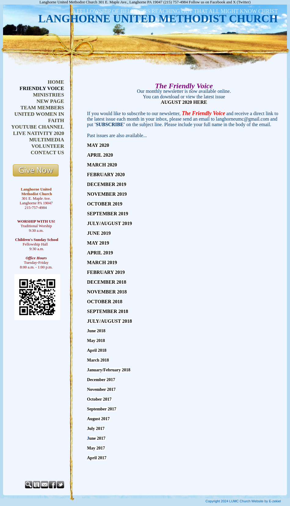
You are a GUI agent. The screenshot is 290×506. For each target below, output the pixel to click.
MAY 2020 (98, 145)
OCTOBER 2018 (104, 301)
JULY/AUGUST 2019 (109, 223)
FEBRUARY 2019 (106, 272)
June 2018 (96, 331)
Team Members (42, 108)
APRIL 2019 (100, 252)
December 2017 (101, 379)
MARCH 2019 (102, 262)
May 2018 (96, 340)
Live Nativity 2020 (38, 133)
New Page (50, 101)
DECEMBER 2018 (106, 282)
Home (56, 82)
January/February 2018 (108, 370)
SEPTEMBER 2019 (107, 213)
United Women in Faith (39, 117)
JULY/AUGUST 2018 (109, 321)
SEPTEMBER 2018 (107, 311)
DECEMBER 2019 (106, 184)
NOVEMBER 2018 (107, 291)
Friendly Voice (42, 88)
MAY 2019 (98, 243)
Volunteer (47, 146)
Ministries (48, 95)
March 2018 (98, 360)
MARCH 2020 (102, 164)
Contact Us (47, 152)
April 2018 (96, 350)
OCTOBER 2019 (104, 203)
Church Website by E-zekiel (260, 501)
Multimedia (46, 140)
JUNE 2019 (99, 233)
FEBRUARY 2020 (106, 174)
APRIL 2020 (100, 155)
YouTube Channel (37, 127)
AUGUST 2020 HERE (184, 102)
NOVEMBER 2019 (107, 194)
